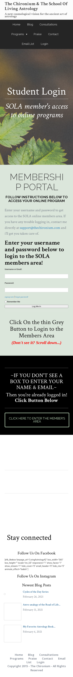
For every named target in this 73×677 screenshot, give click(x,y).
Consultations (48, 24)
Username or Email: (13, 269)
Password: (9, 283)
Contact (53, 34)
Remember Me (12, 302)
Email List (28, 43)
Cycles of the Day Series (35, 591)
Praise (38, 34)
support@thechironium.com (40, 227)
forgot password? (21, 297)
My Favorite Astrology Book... (39, 626)
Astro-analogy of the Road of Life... (41, 604)
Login (44, 43)
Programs (17, 34)
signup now (9, 297)
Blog (30, 24)
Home (16, 24)
